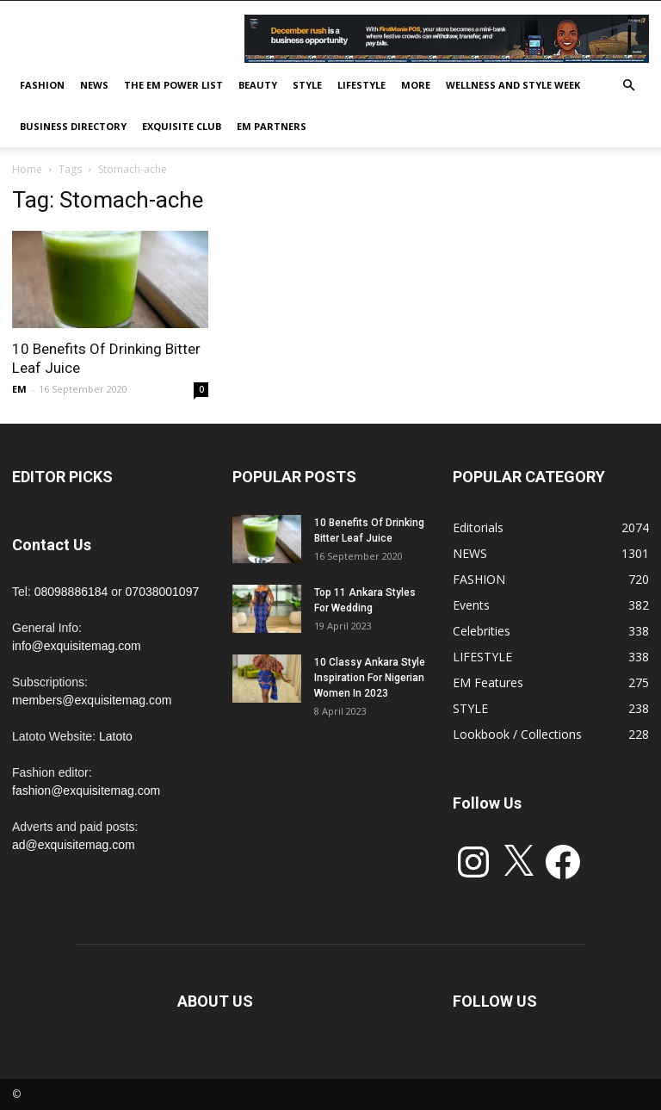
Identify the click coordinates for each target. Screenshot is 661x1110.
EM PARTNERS (271, 126)
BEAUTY (257, 84)
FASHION (42, 84)
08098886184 (71, 591)
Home (27, 169)
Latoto (116, 736)
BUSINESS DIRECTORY (73, 126)
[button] (628, 86)
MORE (415, 84)
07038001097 (163, 591)
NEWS (94, 84)
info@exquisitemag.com (76, 646)
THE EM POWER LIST (173, 84)
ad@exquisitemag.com (73, 845)
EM (19, 388)
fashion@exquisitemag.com (86, 790)
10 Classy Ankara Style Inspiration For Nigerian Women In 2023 (369, 677)
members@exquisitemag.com (91, 700)
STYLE (307, 84)
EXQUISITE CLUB (181, 126)
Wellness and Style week (513, 84)
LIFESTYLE (361, 84)
